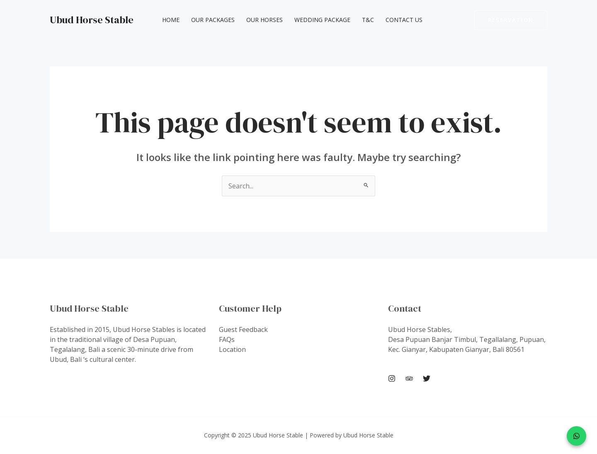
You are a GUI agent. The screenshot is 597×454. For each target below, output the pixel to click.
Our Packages (213, 20)
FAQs (227, 339)
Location (232, 349)
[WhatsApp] (576, 436)
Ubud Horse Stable (91, 20)
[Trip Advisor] (409, 378)
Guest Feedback (243, 329)
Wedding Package (322, 20)
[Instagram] (392, 378)
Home (171, 20)
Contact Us (404, 20)
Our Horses (264, 20)
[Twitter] (426, 378)
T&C (368, 20)
